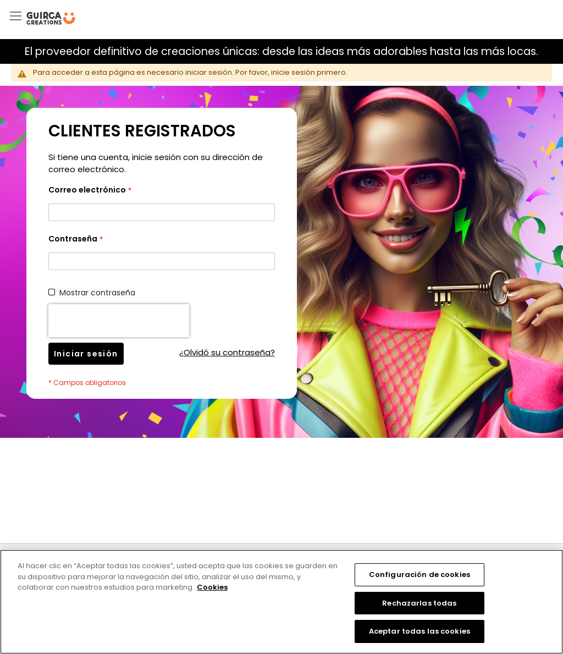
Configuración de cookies (419, 574)
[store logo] (50, 18)
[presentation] (118, 320)
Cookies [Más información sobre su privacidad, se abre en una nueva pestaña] (212, 587)
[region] (281, 601)
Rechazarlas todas (419, 603)
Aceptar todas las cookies (419, 631)
